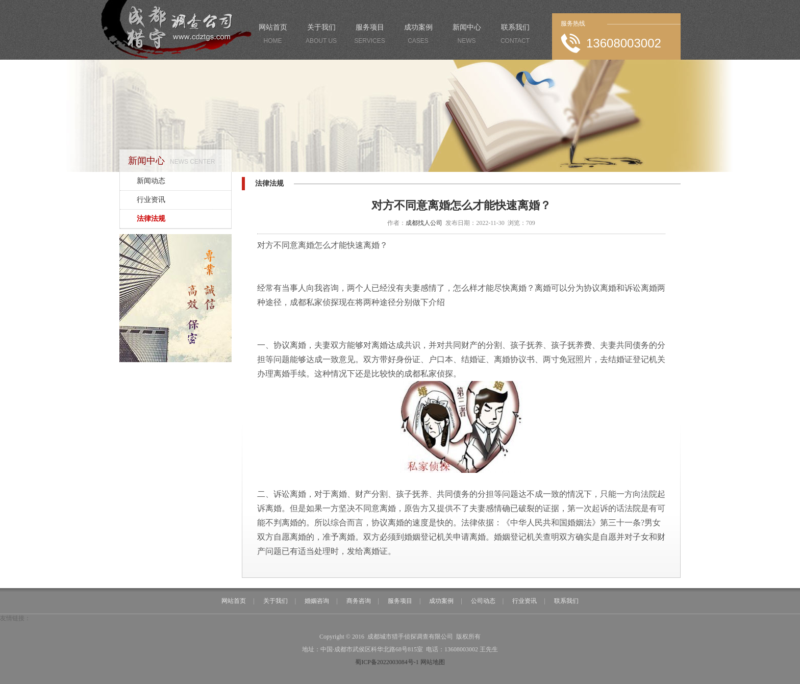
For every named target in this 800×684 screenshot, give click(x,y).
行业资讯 (151, 200)
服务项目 (369, 35)
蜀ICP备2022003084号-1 (387, 662)
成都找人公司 (424, 222)
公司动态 (483, 600)
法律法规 (151, 218)
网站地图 (432, 662)
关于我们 (321, 35)
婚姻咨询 (317, 600)
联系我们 (515, 35)
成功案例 (418, 35)
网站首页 (272, 35)
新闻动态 (151, 181)
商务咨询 (358, 600)
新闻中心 (466, 35)
